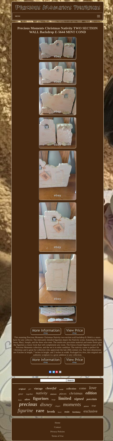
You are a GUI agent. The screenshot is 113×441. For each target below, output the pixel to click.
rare (40, 410)
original (22, 389)
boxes (20, 400)
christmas (75, 393)
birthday (76, 412)
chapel (57, 406)
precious (28, 404)
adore (27, 399)
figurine (25, 410)
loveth (51, 411)
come (82, 388)
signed (79, 399)
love (92, 387)
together (29, 394)
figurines (41, 398)
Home (57, 423)
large (53, 399)
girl (29, 389)
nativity (41, 393)
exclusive (90, 411)
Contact (57, 427)
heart (60, 412)
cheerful (51, 388)
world (61, 389)
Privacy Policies (57, 431)
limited (64, 398)
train (66, 411)
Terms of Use (58, 436)
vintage (38, 388)
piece (86, 406)
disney (46, 404)
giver (20, 394)
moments (72, 404)
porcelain (92, 399)
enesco (53, 394)
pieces (62, 393)
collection (71, 388)
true (94, 405)
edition (91, 393)
